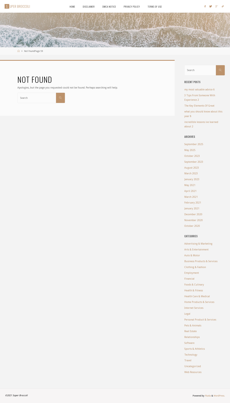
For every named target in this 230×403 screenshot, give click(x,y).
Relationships (192, 337)
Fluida (207, 395)
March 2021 (191, 196)
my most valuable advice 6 (199, 89)
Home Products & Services (199, 302)
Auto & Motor (192, 255)
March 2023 (191, 173)
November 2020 (193, 220)
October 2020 (192, 225)
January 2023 (191, 179)
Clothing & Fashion (195, 267)
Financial (189, 278)
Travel (187, 360)
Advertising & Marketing (198, 243)
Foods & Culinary (194, 284)
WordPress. (219, 395)
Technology (190, 354)
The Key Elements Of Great (199, 105)
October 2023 (192, 155)
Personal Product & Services (200, 319)
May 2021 (189, 185)
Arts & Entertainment (196, 249)
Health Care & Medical (197, 296)
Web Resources (192, 372)
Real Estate (190, 331)
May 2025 (189, 150)
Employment (191, 272)
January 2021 (191, 208)
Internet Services (193, 307)
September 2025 (193, 144)
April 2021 (190, 191)
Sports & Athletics (194, 348)
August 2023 (191, 167)
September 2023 (193, 161)
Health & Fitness (193, 290)
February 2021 (192, 202)
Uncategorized (192, 366)
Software (189, 342)
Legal (187, 313)
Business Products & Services (200, 261)
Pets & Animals (192, 325)
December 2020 (193, 214)
